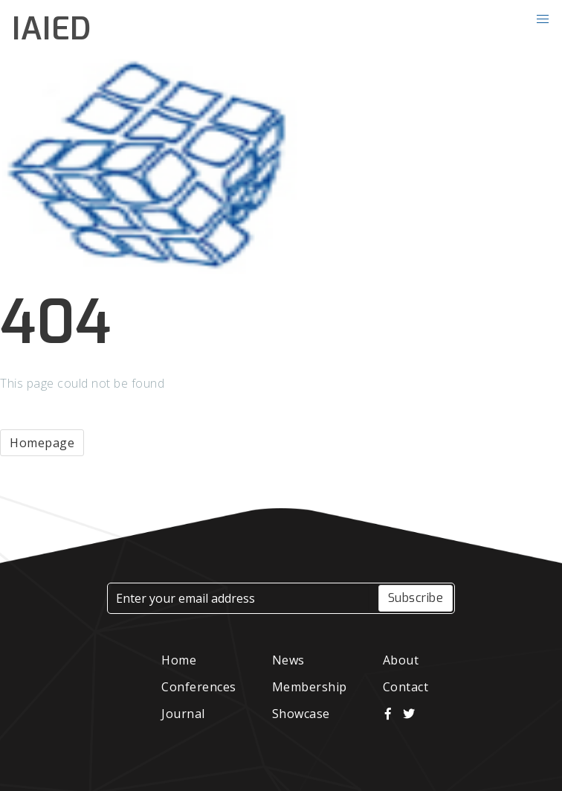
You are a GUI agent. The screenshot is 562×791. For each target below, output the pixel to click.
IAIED (51, 29)
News (288, 660)
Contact (406, 687)
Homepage (42, 443)
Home (178, 660)
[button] (542, 19)
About (401, 660)
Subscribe (416, 598)
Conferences (198, 687)
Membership (309, 687)
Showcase (301, 713)
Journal (183, 713)
